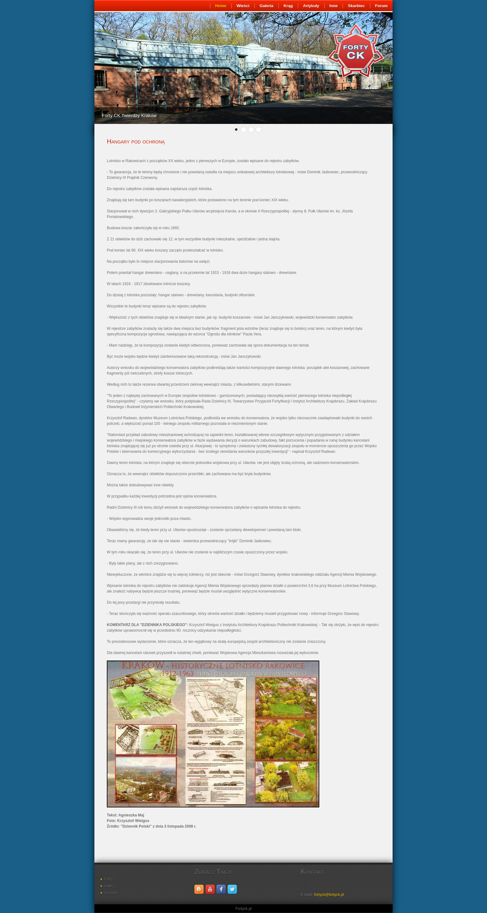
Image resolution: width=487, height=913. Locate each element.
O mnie (110, 892)
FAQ (108, 879)
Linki (108, 885)
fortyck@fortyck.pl (329, 895)
